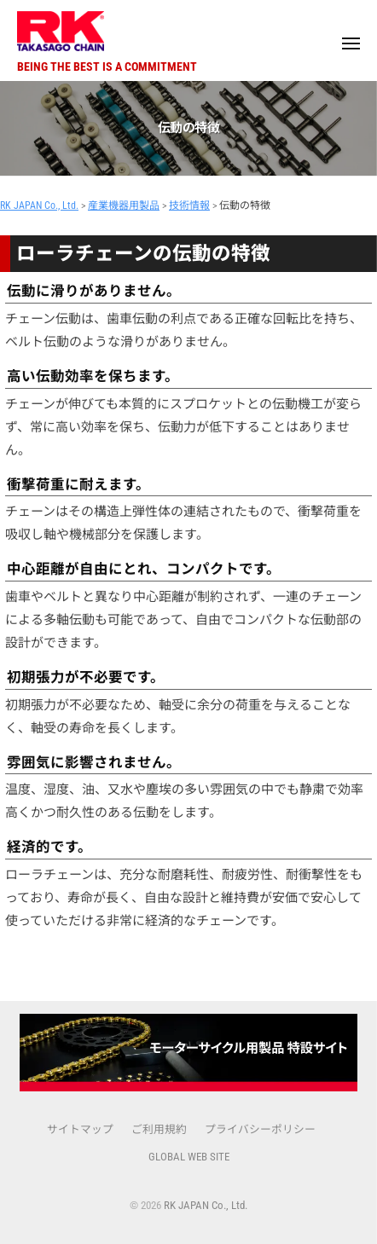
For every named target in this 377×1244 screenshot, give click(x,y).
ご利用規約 (159, 1129)
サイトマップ (80, 1129)
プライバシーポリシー (260, 1129)
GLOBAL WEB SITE (188, 1156)
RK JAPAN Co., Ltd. (205, 1205)
